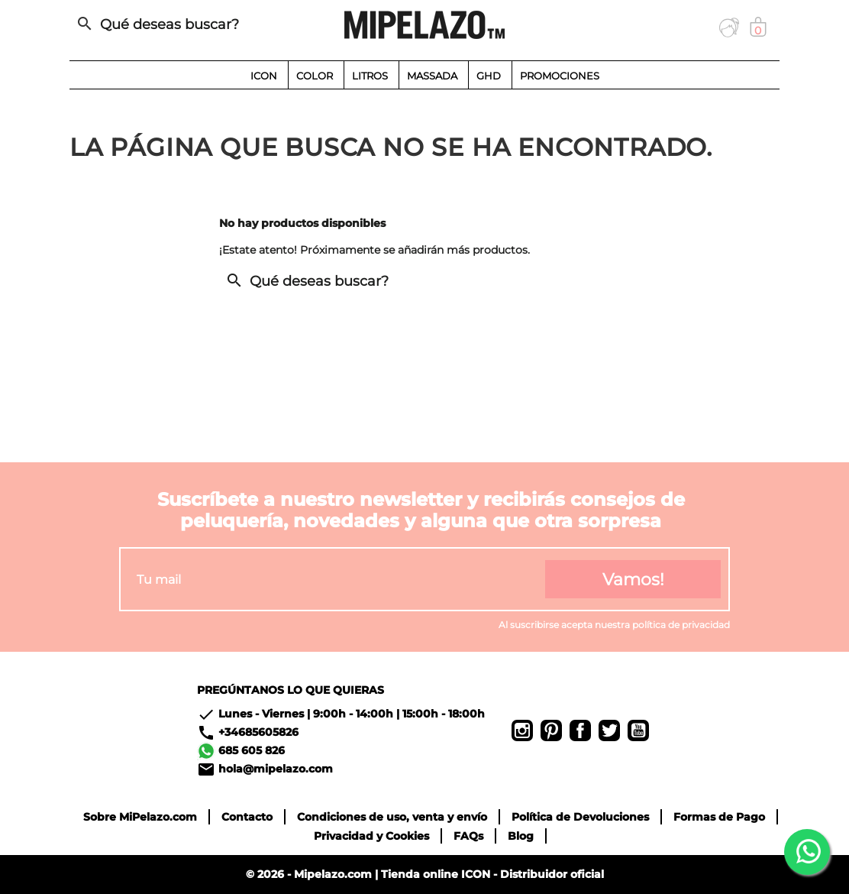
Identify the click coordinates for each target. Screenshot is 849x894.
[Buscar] (180, 24)
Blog (521, 836)
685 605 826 (251, 750)
